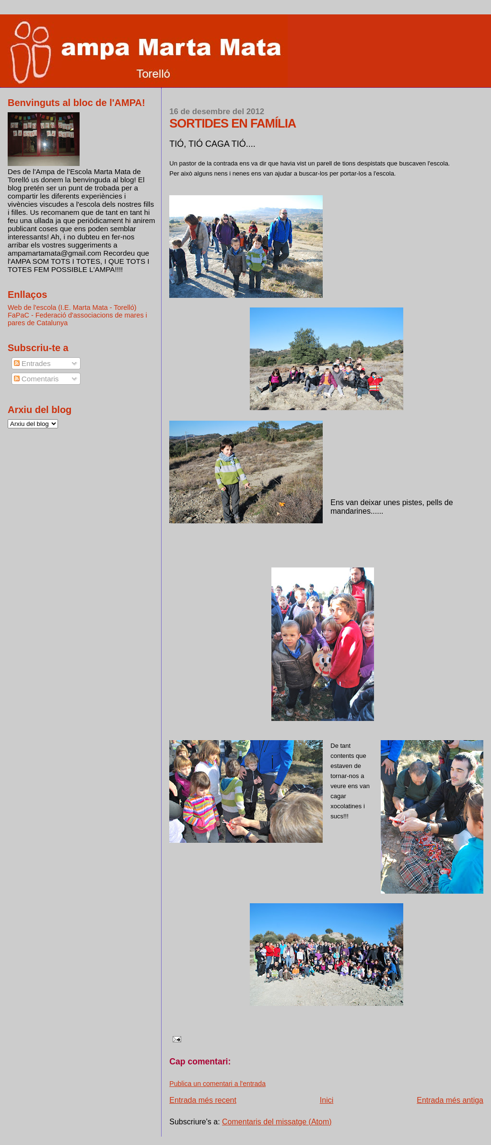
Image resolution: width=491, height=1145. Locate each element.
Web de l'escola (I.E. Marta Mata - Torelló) (72, 307)
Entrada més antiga (450, 1100)
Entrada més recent (202, 1100)
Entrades (32, 363)
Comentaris (36, 379)
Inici (326, 1100)
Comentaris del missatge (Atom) (277, 1122)
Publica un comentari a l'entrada (217, 1083)
